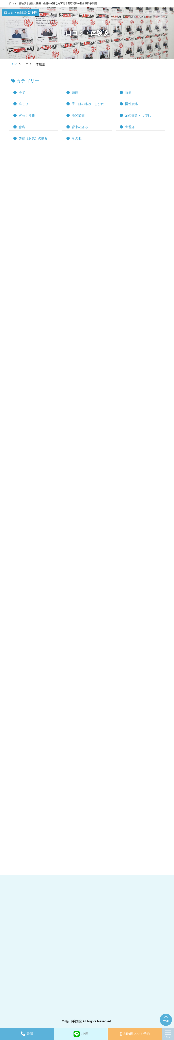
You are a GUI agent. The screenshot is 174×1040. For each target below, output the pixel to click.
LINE (84, 1034)
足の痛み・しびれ (138, 115)
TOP (166, 1021)
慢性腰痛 (131, 104)
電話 (30, 1034)
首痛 (128, 92)
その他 (76, 138)
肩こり (23, 104)
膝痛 (22, 127)
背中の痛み (80, 127)
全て (22, 92)
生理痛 (130, 127)
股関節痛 (78, 115)
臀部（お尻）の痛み (33, 138)
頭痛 (75, 92)
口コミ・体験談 (20, 13)
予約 (136, 1034)
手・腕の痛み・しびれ (88, 104)
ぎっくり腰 (27, 115)
